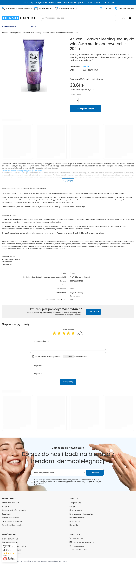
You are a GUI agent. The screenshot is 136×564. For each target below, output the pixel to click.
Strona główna (15, 33)
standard (73, 285)
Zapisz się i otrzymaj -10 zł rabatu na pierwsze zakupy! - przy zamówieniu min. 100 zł (68, 2)
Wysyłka (5, 506)
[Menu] (16, 26)
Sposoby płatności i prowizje (14, 510)
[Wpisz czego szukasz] (78, 18)
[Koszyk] (129, 18)
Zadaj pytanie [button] (93, 312)
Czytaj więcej (68, 181)
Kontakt (75, 534)
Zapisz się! (95, 472)
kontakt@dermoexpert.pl (83, 542)
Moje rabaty (75, 521)
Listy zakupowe (76, 510)
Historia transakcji (77, 518)
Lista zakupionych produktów (82, 514)
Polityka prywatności (10, 518)
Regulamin (6, 514)
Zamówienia (9, 534)
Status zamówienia (10, 539)
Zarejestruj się (75, 503)
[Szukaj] (42, 18)
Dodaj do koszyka (85, 108)
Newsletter (74, 525)
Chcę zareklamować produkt (14, 546)
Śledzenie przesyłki (10, 542)
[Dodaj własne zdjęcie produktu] (81, 356)
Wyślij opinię (68, 381)
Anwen (86, 67)
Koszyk (72, 506)
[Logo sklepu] (19, 18)
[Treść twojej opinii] (68, 344)
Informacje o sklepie (10, 503)
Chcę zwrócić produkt (11, 550)
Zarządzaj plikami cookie (12, 525)
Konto (74, 498)
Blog (33, 27)
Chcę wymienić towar (11, 553)
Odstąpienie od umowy (12, 521)
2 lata (72, 289)
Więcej (87, 277)
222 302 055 (78, 539)
